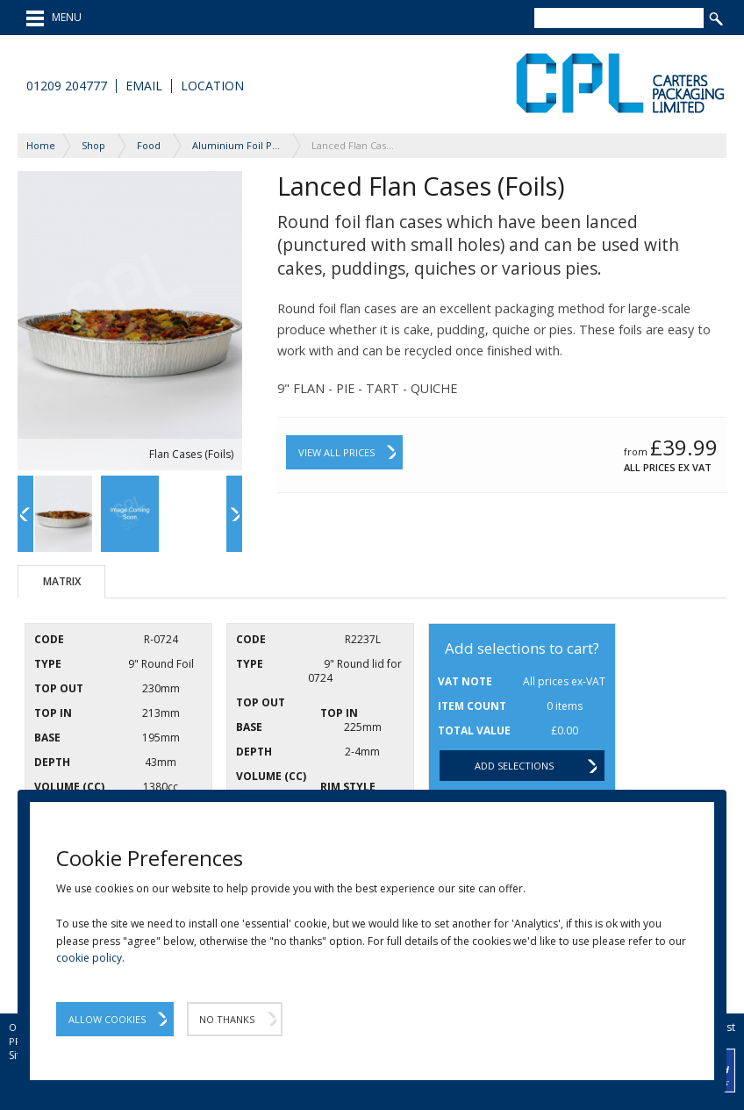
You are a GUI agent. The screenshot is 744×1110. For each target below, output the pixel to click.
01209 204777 (66, 86)
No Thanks (226, 1019)
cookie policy (89, 957)
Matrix (62, 581)
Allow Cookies (107, 1019)
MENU (54, 18)
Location (212, 86)
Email (143, 86)
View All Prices (336, 452)
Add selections (514, 765)
